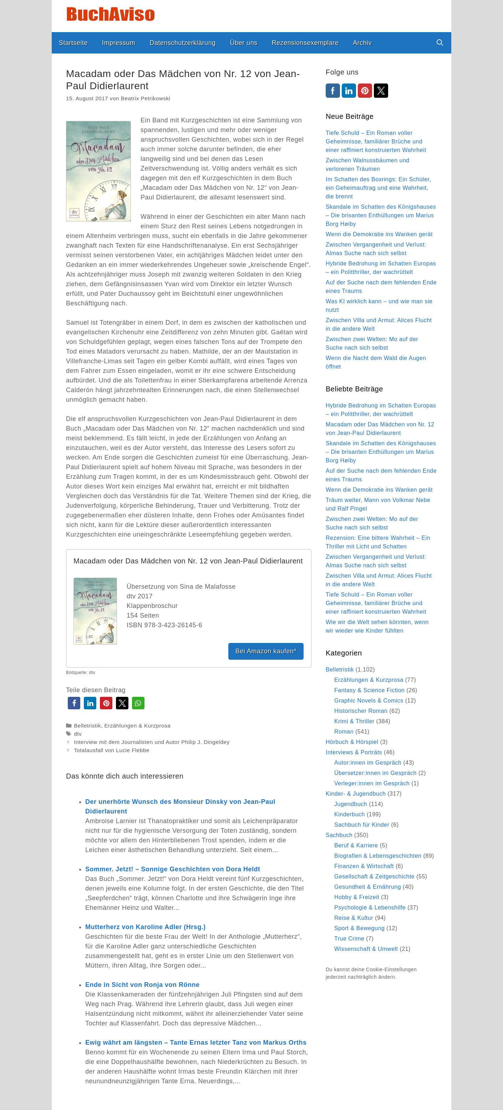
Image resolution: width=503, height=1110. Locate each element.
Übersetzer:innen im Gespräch (375, 773)
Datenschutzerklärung (183, 42)
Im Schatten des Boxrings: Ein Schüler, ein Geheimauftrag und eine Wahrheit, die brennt (378, 187)
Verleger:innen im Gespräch (372, 783)
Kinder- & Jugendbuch (356, 794)
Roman (344, 732)
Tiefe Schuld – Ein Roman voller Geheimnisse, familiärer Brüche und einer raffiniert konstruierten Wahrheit (376, 141)
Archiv (362, 42)
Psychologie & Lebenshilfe (370, 907)
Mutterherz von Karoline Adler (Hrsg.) (145, 927)
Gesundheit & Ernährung (367, 887)
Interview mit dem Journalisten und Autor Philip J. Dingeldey (151, 742)
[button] (74, 703)
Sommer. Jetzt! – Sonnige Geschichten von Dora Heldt (172, 869)
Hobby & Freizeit (356, 897)
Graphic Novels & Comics (368, 701)
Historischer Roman (360, 711)
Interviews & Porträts (354, 752)
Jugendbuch (350, 804)
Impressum (119, 42)
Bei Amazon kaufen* (265, 651)
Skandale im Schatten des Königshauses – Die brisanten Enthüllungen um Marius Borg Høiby (381, 215)
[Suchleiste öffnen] (440, 43)
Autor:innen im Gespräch (367, 763)
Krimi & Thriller (354, 721)
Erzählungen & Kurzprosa (137, 726)
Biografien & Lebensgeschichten (378, 856)
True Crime (349, 939)
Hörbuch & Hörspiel (352, 742)
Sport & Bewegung (359, 928)
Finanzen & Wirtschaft (364, 866)
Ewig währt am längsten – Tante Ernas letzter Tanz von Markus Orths (195, 1042)
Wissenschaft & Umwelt (366, 949)
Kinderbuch (349, 814)
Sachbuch (339, 835)
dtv (78, 734)
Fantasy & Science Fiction (369, 690)
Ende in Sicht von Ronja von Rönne (142, 984)
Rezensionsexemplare (305, 42)
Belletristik (87, 726)
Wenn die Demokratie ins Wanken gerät (379, 234)
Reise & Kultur (353, 918)
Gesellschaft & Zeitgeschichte (374, 876)
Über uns (244, 42)
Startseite (73, 42)
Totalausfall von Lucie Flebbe (111, 750)
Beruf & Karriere (356, 845)
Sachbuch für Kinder (361, 825)
